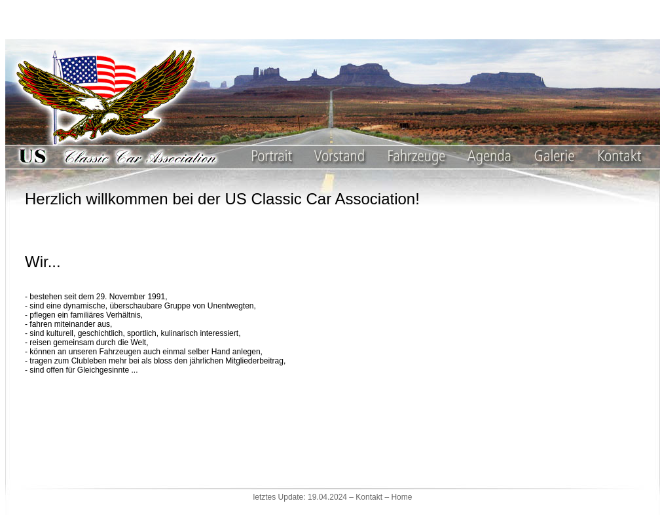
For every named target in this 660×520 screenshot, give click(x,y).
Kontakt (369, 497)
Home (401, 497)
